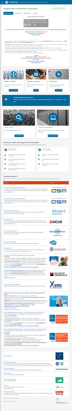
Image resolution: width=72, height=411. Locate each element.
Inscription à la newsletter (57, 8)
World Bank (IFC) (8, 248)
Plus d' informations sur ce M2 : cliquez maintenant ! (28, 268)
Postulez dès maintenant (10, 279)
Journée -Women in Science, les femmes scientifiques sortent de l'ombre (22, 294)
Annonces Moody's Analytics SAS (12, 210)
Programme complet (9, 312)
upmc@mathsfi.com (42, 326)
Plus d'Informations (36, 36)
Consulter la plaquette (10, 268)
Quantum (36, 13)
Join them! (17, 192)
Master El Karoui (9, 13)
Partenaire (17, 99)
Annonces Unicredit (9, 219)
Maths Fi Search (14, 131)
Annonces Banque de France (11, 231)
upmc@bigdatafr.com (10, 267)
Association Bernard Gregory (11, 366)
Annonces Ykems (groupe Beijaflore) (13, 286)
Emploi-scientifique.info (10, 374)
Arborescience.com (9, 360)
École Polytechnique (46, 42)
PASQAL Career (28, 13)
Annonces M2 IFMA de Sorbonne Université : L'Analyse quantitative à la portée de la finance (25, 315)
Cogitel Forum (14, 407)
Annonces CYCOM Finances (11, 242)
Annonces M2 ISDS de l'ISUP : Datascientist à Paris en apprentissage (20, 255)
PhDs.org (7, 391)
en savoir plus (14, 91)
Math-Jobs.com (8, 379)
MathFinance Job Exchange (11, 385)
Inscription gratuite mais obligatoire (13, 309)
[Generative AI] (19, 13)
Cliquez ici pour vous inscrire (11, 310)
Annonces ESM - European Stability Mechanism (15, 188)
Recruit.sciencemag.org (10, 397)
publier (36, 91)
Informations (18, 312)
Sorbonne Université (27, 44)
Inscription (58, 91)
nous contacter (52, 136)
